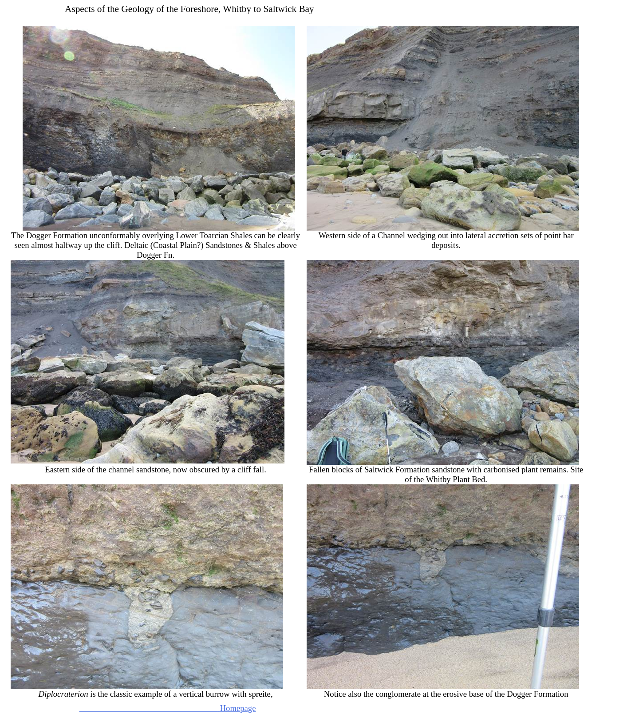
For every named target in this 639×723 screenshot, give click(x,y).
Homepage (167, 708)
